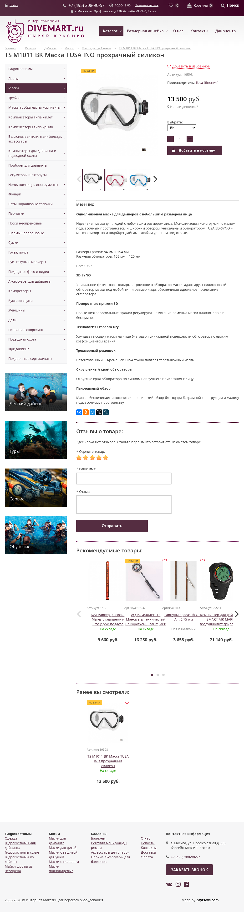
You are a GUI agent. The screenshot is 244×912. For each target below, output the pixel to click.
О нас (178, 30)
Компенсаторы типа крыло (30, 127)
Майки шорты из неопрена (19, 868)
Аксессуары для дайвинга (29, 281)
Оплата (147, 857)
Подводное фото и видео (28, 271)
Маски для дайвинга (57, 840)
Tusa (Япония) (207, 82)
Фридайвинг (18, 349)
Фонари (14, 194)
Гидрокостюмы (20, 68)
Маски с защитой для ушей (63, 854)
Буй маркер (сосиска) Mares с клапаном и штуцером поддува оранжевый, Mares (108, 622)
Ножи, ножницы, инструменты (33, 184)
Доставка (148, 852)
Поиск (233, 5)
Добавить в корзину (193, 150)
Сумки (13, 242)
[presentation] (78, 179)
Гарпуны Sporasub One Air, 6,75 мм (184, 617)
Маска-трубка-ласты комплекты (34, 107)
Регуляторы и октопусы (27, 175)
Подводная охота (22, 339)
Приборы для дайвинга (27, 165)
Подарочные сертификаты (30, 358)
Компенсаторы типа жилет (30, 117)
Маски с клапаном (64, 861)
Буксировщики (20, 300)
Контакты (199, 30)
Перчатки (16, 213)
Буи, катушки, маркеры (27, 262)
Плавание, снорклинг (25, 329)
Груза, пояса (18, 252)
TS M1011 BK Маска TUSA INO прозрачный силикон (108, 759)
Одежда (11, 838)
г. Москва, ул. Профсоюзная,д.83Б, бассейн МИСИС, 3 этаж (116, 11)
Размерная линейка (145, 30)
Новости (147, 843)
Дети (12, 320)
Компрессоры (19, 291)
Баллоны (98, 838)
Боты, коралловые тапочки (30, 204)
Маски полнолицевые (61, 868)
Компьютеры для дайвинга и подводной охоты (32, 153)
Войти (14, 5)
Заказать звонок (146, 5)
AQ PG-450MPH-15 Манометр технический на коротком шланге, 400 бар (146, 622)
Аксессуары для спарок (110, 852)
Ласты (13, 78)
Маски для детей (62, 848)
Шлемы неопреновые (26, 233)
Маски (13, 88)
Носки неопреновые (25, 223)
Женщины (16, 310)
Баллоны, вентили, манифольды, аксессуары (35, 138)
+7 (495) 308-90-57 (185, 857)
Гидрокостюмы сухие (22, 852)
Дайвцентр (225, 30)
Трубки (14, 98)
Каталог (110, 30)
